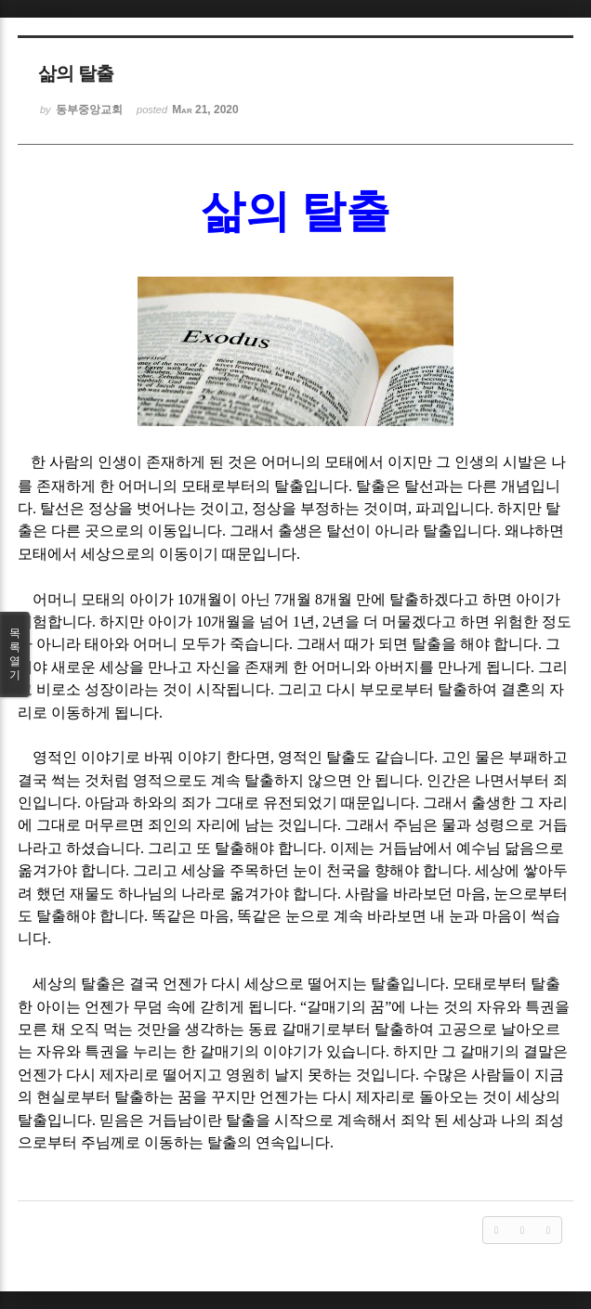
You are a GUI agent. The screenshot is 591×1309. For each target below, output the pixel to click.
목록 (14, 654)
